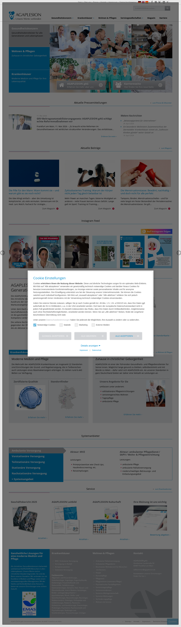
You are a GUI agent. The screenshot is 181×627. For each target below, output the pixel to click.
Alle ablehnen (88, 336)
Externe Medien (101, 324)
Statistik (65, 324)
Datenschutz (96, 350)
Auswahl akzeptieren (53, 336)
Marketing (81, 324)
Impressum (84, 350)
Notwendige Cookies (44, 324)
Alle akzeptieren (124, 336)
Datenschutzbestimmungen (58, 320)
